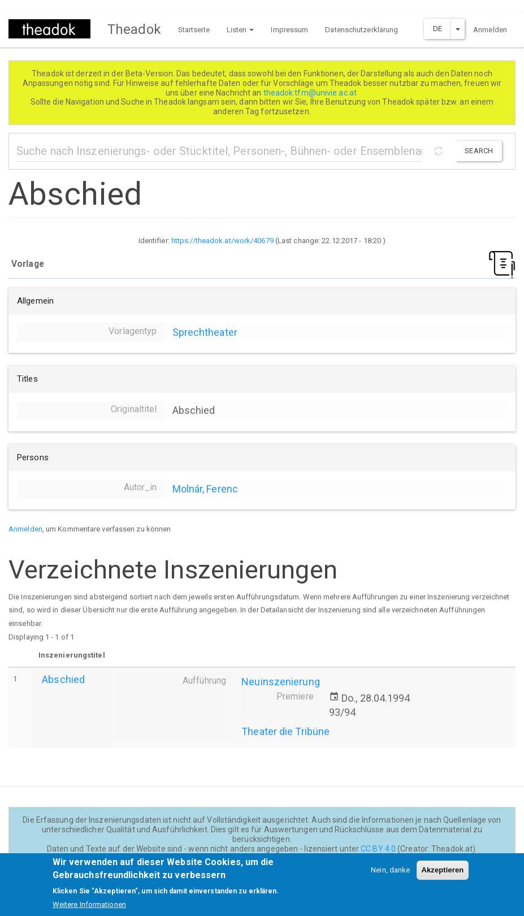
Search (479, 150)
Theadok (134, 29)
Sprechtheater (204, 332)
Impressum (289, 29)
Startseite (194, 29)
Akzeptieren (443, 876)
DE (437, 28)
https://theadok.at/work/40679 (222, 240)
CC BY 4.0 (378, 848)
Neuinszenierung (280, 682)
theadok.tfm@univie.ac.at (311, 92)
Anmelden (490, 29)
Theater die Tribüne (285, 731)
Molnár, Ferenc (205, 489)
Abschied (63, 679)
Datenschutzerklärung (361, 29)
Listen (240, 29)
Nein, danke (390, 876)
